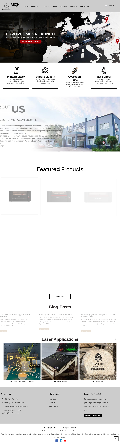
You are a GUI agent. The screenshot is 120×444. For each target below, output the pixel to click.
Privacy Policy (53, 406)
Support (74, 6)
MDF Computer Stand (60, 362)
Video (55, 6)
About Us (64, 6)
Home (27, 6)
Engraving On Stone (97, 362)
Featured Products (57, 431)
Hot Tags (68, 431)
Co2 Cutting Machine (36, 434)
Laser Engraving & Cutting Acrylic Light (22, 362)
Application (46, 6)
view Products (60, 296)
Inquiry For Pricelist (93, 415)
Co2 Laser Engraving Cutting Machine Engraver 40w (88, 434)
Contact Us (84, 6)
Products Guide (45, 431)
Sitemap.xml (76, 431)
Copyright (48, 428)
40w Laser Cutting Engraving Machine (57, 434)
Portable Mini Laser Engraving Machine (14, 434)
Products (34, 6)
